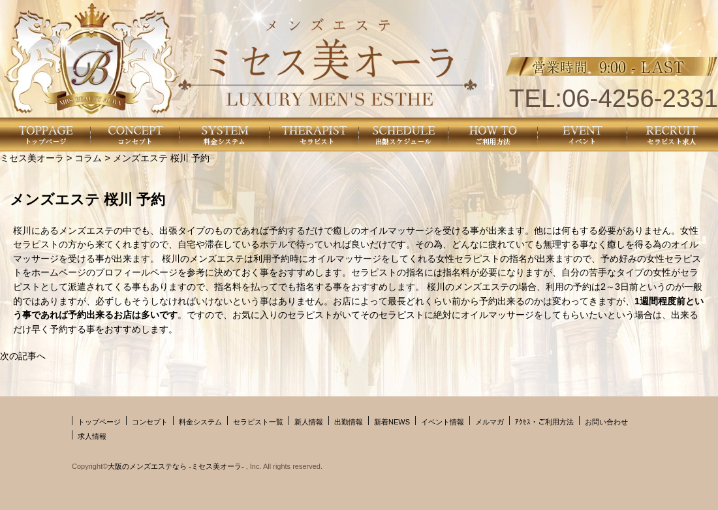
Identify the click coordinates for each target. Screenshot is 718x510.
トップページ (99, 422)
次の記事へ (23, 356)
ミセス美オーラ (32, 158)
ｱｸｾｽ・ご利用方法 (544, 422)
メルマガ (489, 422)
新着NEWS (392, 422)
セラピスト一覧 (258, 422)
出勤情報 (348, 422)
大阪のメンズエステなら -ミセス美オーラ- (176, 466)
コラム (88, 158)
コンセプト (150, 422)
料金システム (200, 422)
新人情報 (308, 422)
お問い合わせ (606, 422)
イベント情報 (442, 422)
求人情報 (92, 436)
